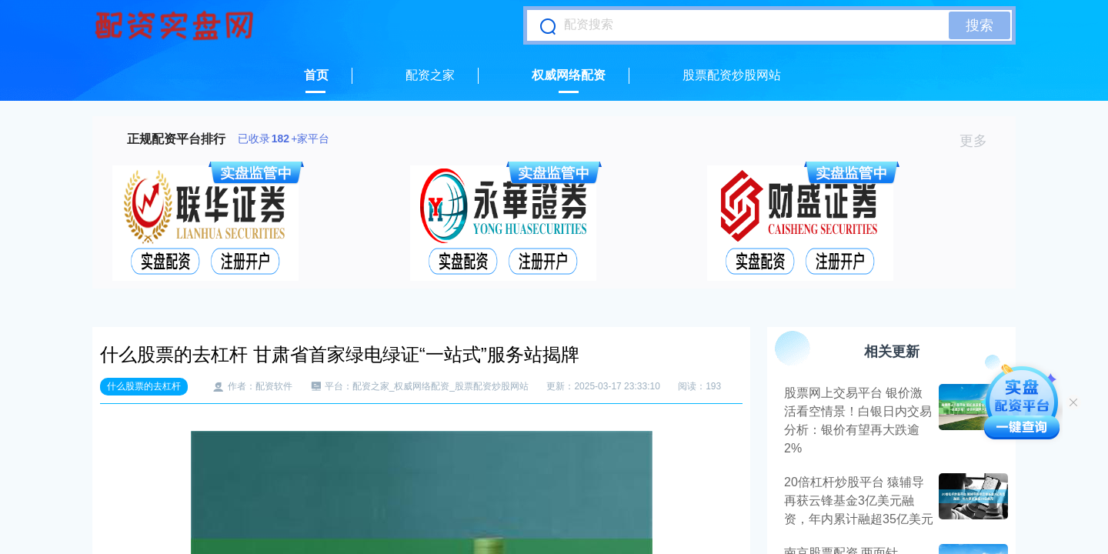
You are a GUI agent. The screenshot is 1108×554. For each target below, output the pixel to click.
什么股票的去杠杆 (144, 386)
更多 (979, 141)
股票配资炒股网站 (731, 75)
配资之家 (430, 75)
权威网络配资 (569, 75)
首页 (316, 75)
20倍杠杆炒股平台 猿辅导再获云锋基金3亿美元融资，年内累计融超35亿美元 (858, 501)
